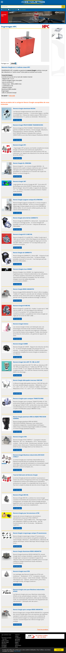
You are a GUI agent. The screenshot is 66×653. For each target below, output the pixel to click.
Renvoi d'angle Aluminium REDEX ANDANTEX (27, 551)
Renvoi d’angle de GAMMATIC (22, 252)
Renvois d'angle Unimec (20, 324)
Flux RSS (4, 639)
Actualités (4, 647)
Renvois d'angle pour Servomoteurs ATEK (26, 513)
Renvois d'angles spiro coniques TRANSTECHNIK (28, 398)
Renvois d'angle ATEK (20, 437)
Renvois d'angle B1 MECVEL (21, 305)
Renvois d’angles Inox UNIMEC (22, 269)
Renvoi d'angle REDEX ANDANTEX (23, 289)
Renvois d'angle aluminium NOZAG (24, 108)
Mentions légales (17, 641)
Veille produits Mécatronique (5, 641)
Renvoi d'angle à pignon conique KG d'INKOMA (28, 200)
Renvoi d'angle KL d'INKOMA (22, 163)
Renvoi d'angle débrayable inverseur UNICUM (27, 380)
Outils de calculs (17, 635)
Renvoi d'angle (29, 102)
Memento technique (4, 644)
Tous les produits (42, 629)
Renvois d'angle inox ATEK (21, 571)
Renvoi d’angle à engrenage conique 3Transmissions (30, 533)
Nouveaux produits (6, 638)
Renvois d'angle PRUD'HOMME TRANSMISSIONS (28, 125)
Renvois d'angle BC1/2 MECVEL (22, 234)
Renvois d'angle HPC (19, 145)
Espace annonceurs (18, 644)
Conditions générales (18, 638)
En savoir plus (17, 120)
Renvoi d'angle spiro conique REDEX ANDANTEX (28, 609)
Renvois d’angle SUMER (20, 344)
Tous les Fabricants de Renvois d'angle (25, 475)
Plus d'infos (17, 651)
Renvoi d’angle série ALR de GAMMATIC (25, 218)
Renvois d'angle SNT (19, 181)
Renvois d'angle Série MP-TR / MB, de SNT (26, 362)
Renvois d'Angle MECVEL (20, 495)
